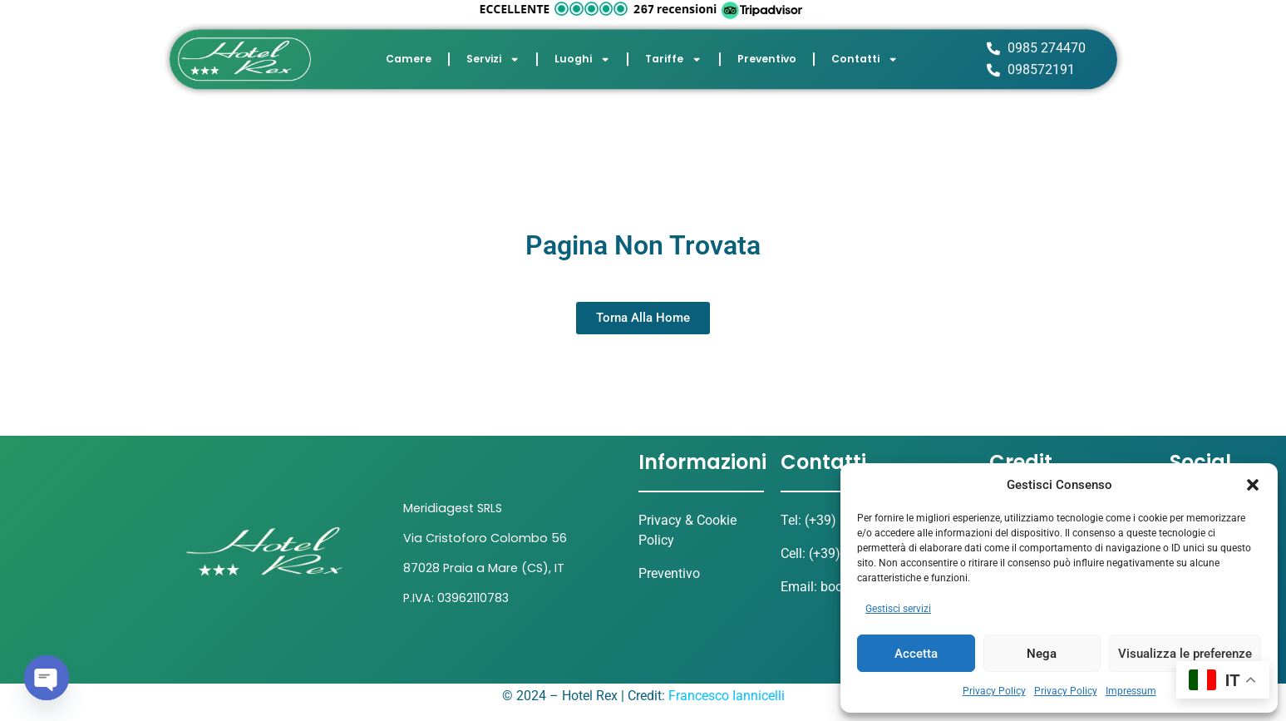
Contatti (864, 55)
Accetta (916, 653)
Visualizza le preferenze (1185, 653)
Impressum (1131, 691)
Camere (408, 55)
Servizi (493, 55)
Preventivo (766, 55)
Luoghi (582, 55)
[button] (1252, 485)
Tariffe (673, 55)
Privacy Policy (994, 691)
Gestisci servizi (898, 609)
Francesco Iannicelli (726, 696)
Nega (1042, 653)
